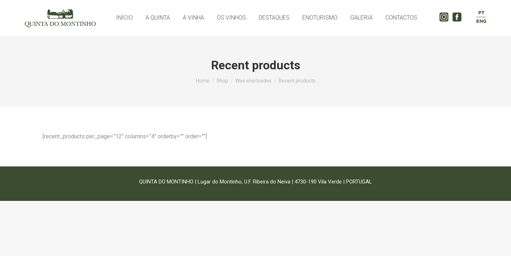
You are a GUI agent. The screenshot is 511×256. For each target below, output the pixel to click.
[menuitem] (124, 17)
